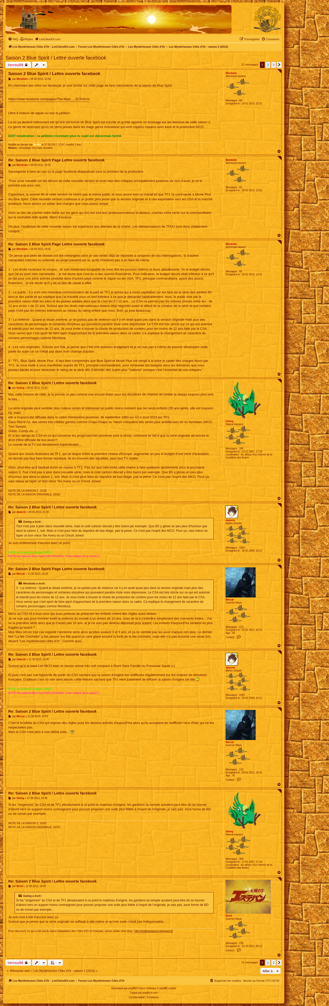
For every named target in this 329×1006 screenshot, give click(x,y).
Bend (229, 915)
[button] (279, 65)
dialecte (230, 520)
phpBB (132, 988)
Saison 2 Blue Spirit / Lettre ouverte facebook (56, 57)
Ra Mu (37, 144)
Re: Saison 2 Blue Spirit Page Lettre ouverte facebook (56, 160)
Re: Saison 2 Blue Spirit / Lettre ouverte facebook (52, 383)
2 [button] (268, 64)
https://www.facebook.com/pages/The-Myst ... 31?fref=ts (49, 99)
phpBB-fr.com (150, 992)
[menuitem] (13, 39)
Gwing (229, 421)
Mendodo (231, 73)
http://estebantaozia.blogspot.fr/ (154, 930)
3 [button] (274, 64)
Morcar (230, 599)
